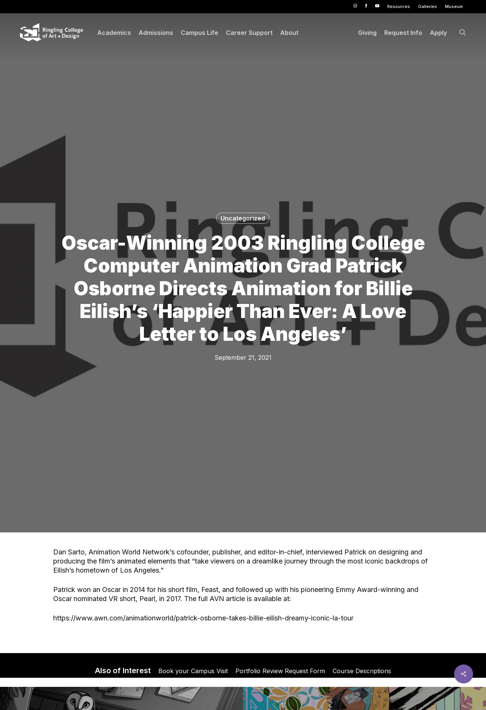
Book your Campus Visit (193, 671)
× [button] (477, 693)
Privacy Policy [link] (314, 698)
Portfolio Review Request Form (280, 671)
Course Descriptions (362, 671)
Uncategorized (243, 218)
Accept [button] (377, 698)
